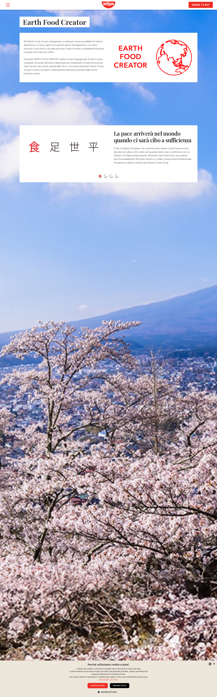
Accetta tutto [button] (98, 685)
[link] (108, 4)
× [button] (214, 664)
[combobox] (210, 664)
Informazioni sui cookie (108, 680)
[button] (100, 178)
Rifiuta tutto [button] (119, 685)
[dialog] (108, 678)
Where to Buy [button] (201, 5)
